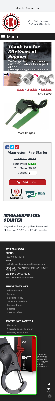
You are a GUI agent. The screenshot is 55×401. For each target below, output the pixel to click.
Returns (11, 294)
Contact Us (32, 8)
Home (20, 89)
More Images (26, 132)
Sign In (20, 8)
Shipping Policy (15, 298)
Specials (32, 89)
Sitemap (11, 308)
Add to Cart (27, 182)
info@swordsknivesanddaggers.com (26, 264)
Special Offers (14, 312)
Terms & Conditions (17, 301)
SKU (40, 93)
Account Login (14, 305)
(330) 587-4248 (15, 257)
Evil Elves (46, 89)
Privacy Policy (14, 290)
